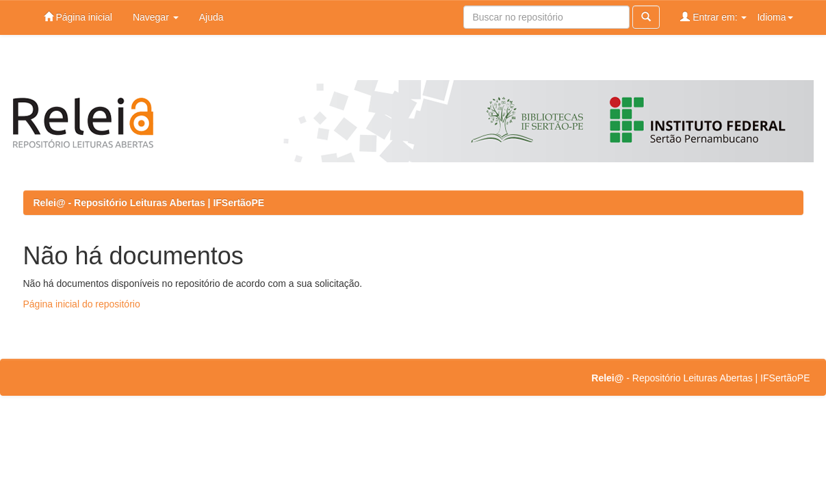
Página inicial (78, 17)
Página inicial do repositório (81, 304)
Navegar (156, 17)
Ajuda (211, 17)
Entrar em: (713, 17)
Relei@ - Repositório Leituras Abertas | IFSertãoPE (149, 202)
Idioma (774, 17)
